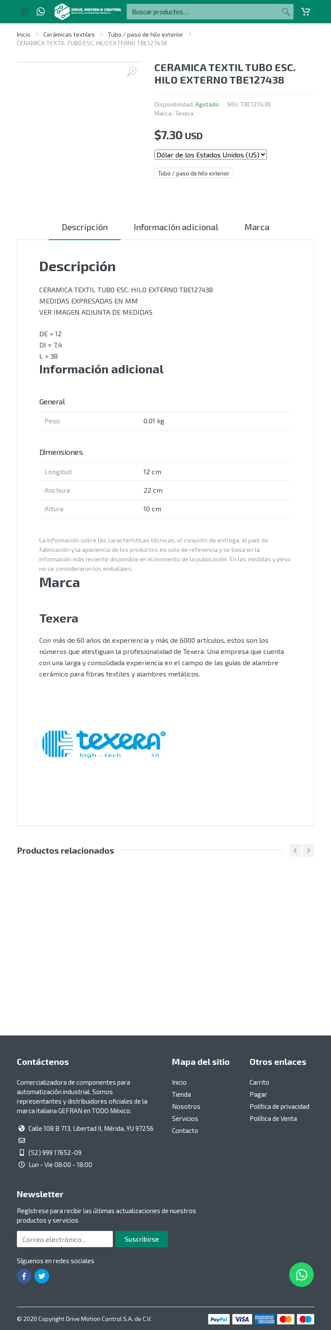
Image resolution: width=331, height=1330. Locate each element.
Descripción (85, 227)
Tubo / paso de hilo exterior (145, 34)
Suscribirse (142, 1239)
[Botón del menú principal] (24, 11)
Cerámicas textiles (69, 34)
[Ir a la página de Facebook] (24, 1276)
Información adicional (176, 227)
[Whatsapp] (41, 11)
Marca (256, 227)
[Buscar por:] (202, 11)
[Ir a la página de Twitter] (41, 1276)
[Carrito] (305, 11)
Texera (184, 113)
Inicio (24, 34)
